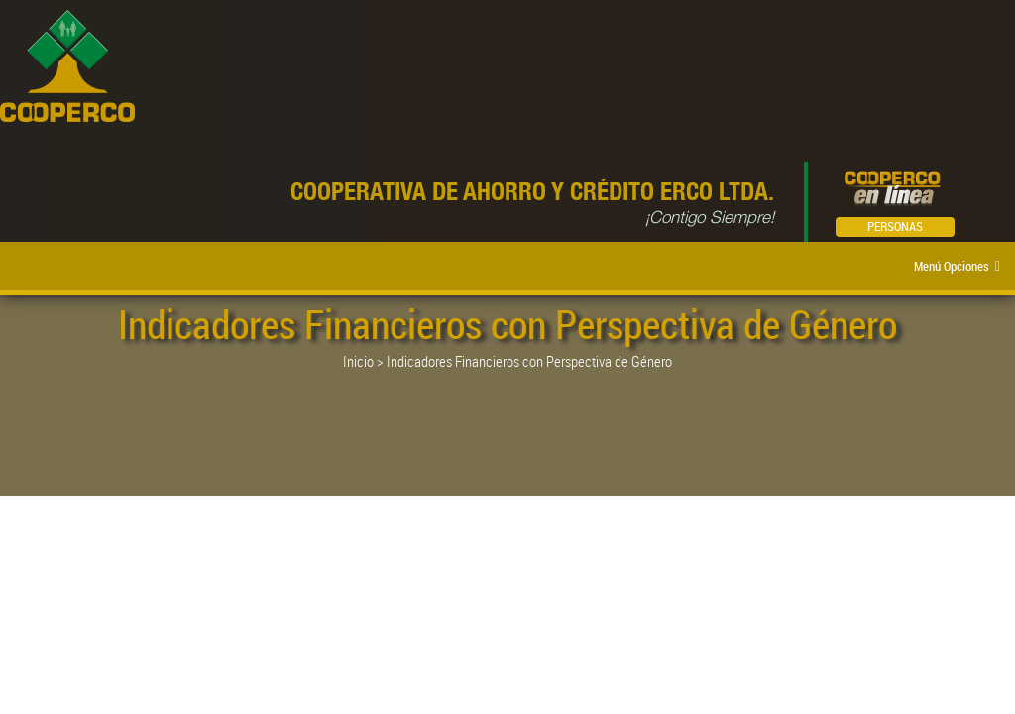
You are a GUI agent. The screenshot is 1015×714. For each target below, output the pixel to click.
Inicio (358, 361)
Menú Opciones (957, 266)
